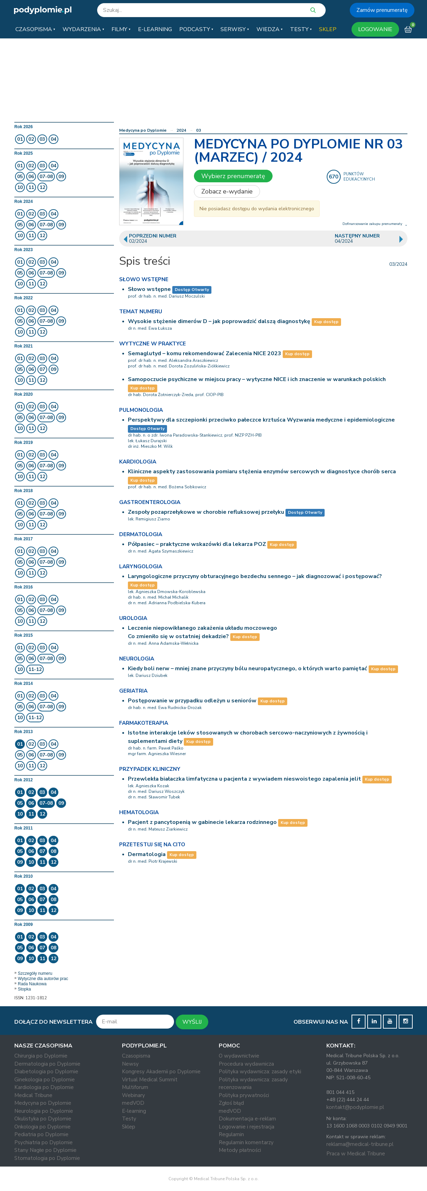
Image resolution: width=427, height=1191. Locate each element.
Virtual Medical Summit (150, 1079)
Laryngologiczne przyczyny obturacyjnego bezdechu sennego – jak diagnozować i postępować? (255, 576)
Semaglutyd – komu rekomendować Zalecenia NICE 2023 (204, 353)
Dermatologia (147, 854)
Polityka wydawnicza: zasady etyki (260, 1071)
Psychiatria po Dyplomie (43, 1142)
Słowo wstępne (149, 289)
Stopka (24, 989)
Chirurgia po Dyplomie (40, 1055)
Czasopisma (136, 1055)
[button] (35, 29)
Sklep (128, 1126)
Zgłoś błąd (231, 1102)
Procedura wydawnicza (246, 1063)
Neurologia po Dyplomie (43, 1111)
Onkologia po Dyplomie (42, 1126)
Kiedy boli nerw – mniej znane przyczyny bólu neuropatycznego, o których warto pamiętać (247, 668)
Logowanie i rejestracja (246, 1126)
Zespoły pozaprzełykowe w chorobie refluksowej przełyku (206, 512)
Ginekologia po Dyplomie (44, 1079)
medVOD (133, 1102)
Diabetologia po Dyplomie (46, 1071)
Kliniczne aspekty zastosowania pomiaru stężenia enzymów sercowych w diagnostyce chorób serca (262, 471)
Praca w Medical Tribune (355, 1153)
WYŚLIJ (192, 1022)
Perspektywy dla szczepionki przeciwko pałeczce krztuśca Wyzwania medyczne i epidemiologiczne (261, 420)
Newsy (130, 1063)
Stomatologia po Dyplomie (47, 1158)
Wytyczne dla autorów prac (43, 978)
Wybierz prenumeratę (233, 176)
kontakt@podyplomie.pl (355, 1107)
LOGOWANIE (375, 29)
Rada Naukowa (32, 983)
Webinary (133, 1095)
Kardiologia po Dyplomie (44, 1087)
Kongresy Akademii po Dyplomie (161, 1071)
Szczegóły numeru (35, 973)
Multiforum (135, 1087)
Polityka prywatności (244, 1095)
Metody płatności (240, 1150)
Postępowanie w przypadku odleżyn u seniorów (192, 700)
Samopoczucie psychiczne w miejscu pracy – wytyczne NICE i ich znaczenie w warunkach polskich (257, 379)
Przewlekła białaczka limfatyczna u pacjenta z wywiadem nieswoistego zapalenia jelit (244, 779)
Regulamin (231, 1134)
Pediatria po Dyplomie (41, 1134)
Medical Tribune (33, 1095)
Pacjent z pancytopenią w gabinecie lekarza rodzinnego (202, 822)
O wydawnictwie (239, 1055)
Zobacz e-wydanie (227, 191)
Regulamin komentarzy (246, 1142)
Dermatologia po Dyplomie (47, 1063)
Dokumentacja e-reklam (247, 1118)
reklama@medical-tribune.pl (359, 1144)
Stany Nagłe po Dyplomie (45, 1150)
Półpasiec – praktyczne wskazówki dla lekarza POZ (197, 544)
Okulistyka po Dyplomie (42, 1118)
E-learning (134, 1111)
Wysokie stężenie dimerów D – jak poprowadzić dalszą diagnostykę (219, 321)
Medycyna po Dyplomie (143, 130)
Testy (129, 1118)
